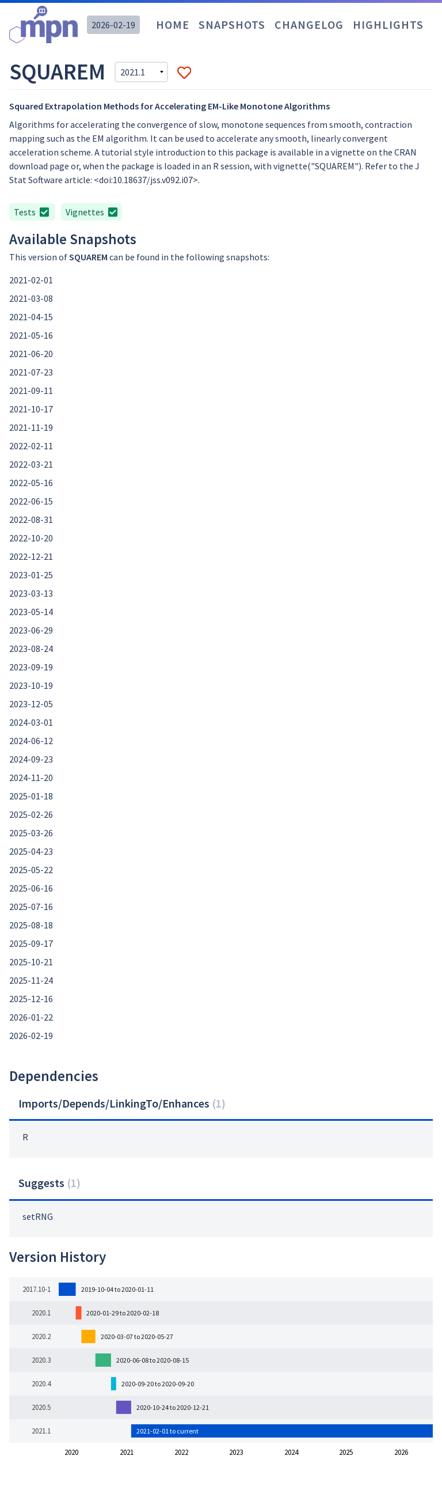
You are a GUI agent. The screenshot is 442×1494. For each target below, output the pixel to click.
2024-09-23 (31, 759)
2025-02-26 (31, 814)
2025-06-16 (31, 888)
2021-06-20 (31, 353)
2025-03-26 (31, 833)
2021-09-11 (31, 390)
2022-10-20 (31, 538)
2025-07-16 (31, 906)
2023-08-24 (31, 648)
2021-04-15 (31, 317)
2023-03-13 (31, 593)
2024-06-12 (31, 740)
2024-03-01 (31, 722)
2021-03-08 (31, 298)
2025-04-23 (31, 851)
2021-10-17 (31, 409)
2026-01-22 (31, 1017)
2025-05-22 (31, 869)
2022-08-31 (31, 519)
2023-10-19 (31, 685)
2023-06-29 (31, 630)
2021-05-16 (31, 335)
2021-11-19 (31, 427)
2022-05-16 (31, 482)
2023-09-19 (31, 667)
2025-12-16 (31, 998)
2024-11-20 (31, 777)
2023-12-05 (31, 704)
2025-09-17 (31, 943)
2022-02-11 (31, 446)
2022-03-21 (31, 464)
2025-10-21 (31, 962)
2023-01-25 (31, 575)
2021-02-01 (31, 280)
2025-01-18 (31, 796)
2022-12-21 (31, 556)
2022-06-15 (31, 501)
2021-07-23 (31, 372)
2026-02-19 (113, 25)
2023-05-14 (31, 611)
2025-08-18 (31, 925)
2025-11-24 (31, 980)
